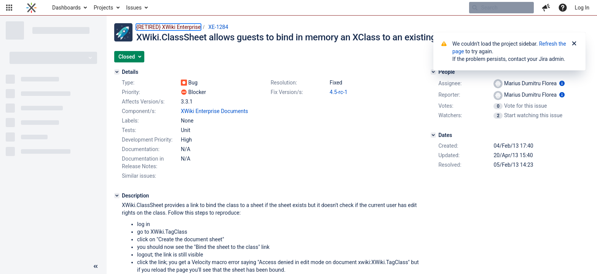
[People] (433, 72)
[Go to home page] (31, 7)
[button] (9, 7)
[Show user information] (562, 83)
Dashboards (66, 8)
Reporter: (449, 95)
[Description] (117, 195)
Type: (128, 83)
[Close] (574, 44)
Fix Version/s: (287, 92)
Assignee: (449, 83)
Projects (103, 8)
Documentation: (141, 149)
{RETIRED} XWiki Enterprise (168, 27)
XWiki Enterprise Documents (214, 111)
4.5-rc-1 (339, 92)
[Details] (117, 72)
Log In (582, 8)
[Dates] (433, 135)
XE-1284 (218, 27)
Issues (134, 8)
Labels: (130, 121)
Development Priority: (147, 140)
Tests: (129, 130)
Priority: (131, 92)
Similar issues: (139, 176)
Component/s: (139, 111)
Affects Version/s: (143, 102)
